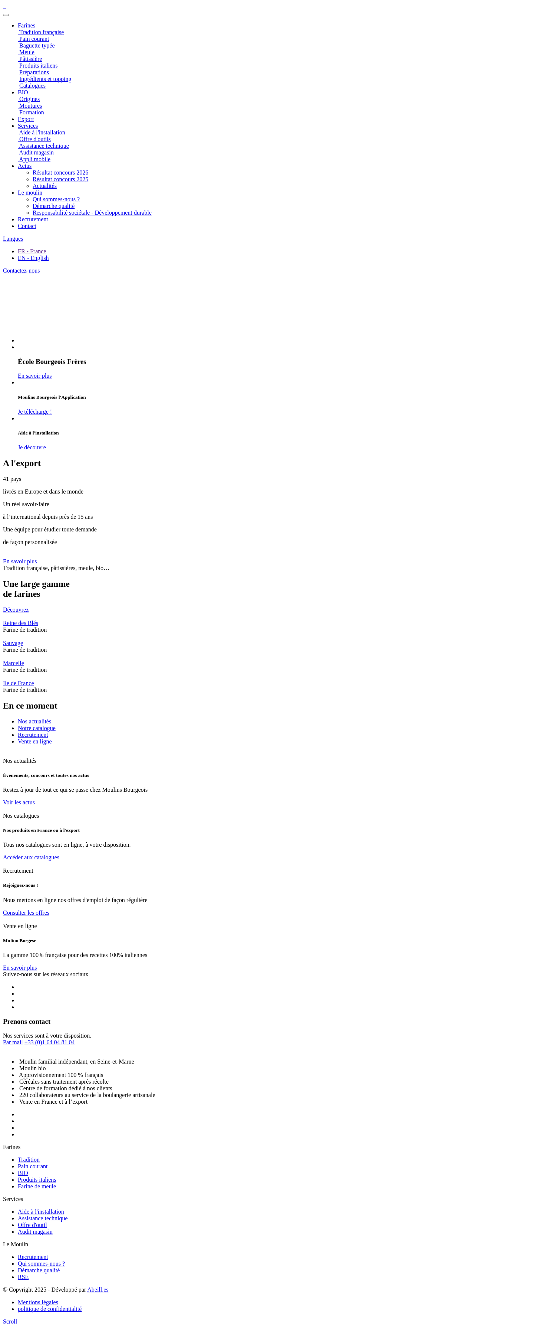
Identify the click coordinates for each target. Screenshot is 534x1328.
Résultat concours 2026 (60, 172)
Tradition (29, 1159)
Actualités (45, 186)
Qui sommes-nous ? (56, 199)
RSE (23, 1277)
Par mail (13, 1042)
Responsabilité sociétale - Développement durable (92, 212)
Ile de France (18, 683)
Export (26, 119)
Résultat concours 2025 (60, 179)
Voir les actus (19, 802)
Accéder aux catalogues (31, 857)
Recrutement (33, 219)
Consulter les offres (26, 912)
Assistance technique (43, 1218)
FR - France (32, 251)
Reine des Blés (20, 623)
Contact (27, 226)
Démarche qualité (54, 206)
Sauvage (13, 643)
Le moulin (30, 192)
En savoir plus (20, 561)
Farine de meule (37, 1186)
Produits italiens (37, 1179)
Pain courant (32, 1166)
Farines (26, 25)
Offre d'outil (32, 1225)
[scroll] (10, 1321)
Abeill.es (97, 1289)
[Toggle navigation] (6, 15)
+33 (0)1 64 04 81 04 (49, 1042)
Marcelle (13, 663)
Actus (25, 166)
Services (28, 126)
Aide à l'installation (41, 1211)
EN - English (33, 258)
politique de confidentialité (50, 1309)
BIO (23, 1173)
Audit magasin (35, 1231)
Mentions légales (38, 1302)
